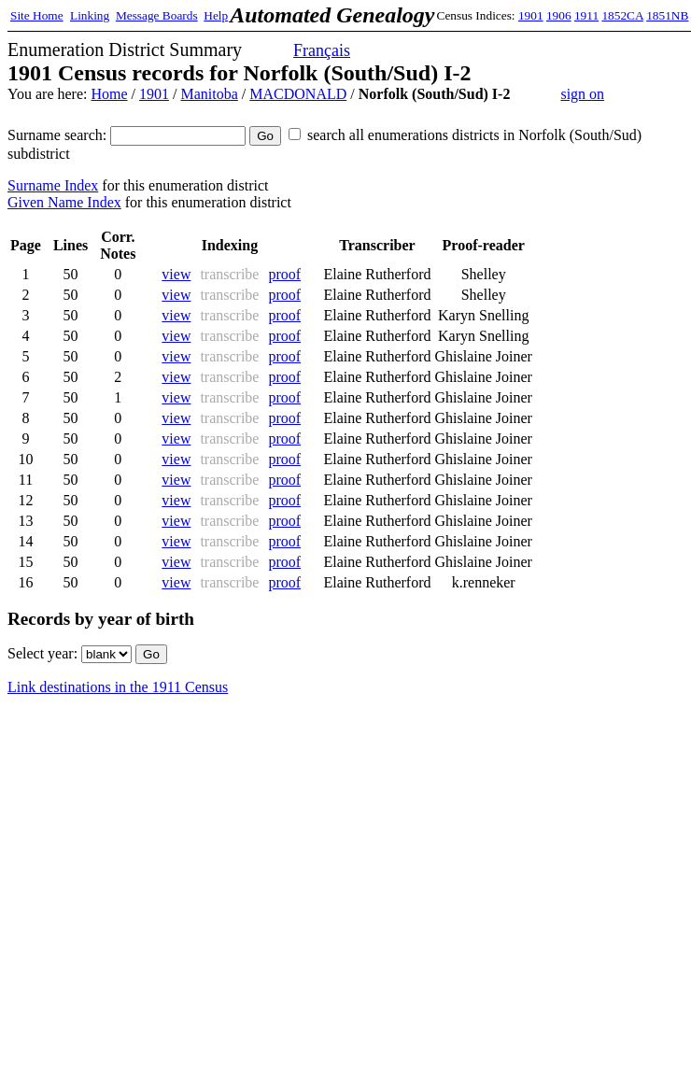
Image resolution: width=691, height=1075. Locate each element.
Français (321, 50)
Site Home (36, 15)
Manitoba (208, 94)
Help (216, 15)
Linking (89, 15)
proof (284, 274)
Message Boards (157, 15)
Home (109, 94)
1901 (530, 15)
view (176, 274)
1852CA (621, 15)
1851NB (667, 15)
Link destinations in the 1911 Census (117, 687)
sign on (582, 94)
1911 (586, 15)
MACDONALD (297, 94)
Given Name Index (64, 202)
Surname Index (52, 185)
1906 (558, 15)
